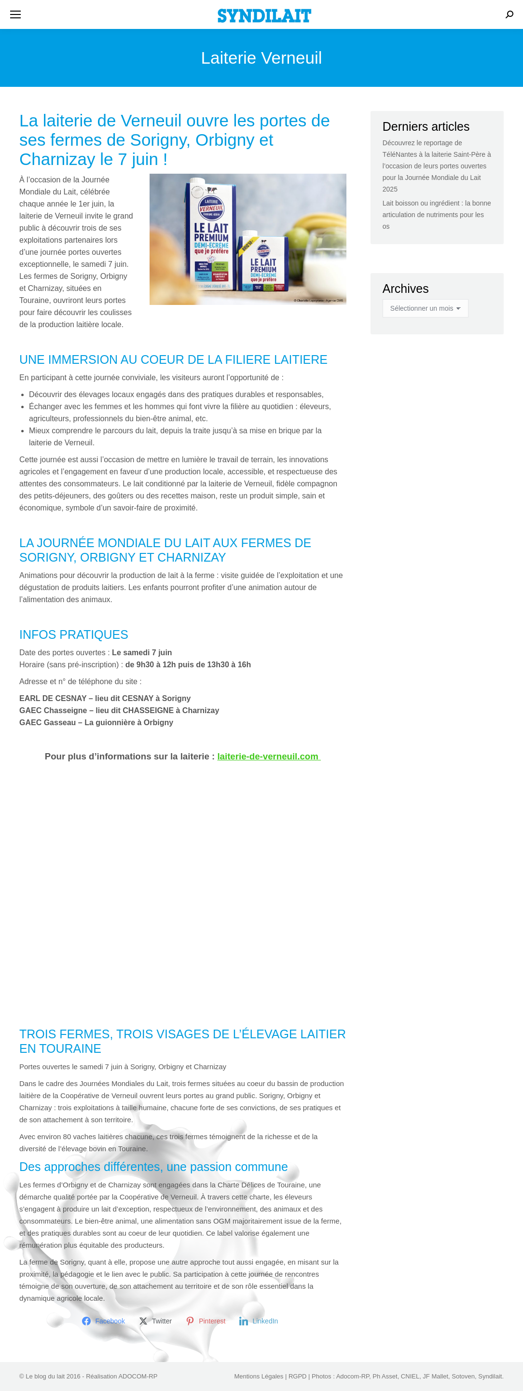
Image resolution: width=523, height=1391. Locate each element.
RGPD (298, 1376)
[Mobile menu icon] (15, 14)
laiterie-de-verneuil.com (269, 756)
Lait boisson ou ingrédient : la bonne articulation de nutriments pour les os (437, 214)
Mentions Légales (258, 1376)
